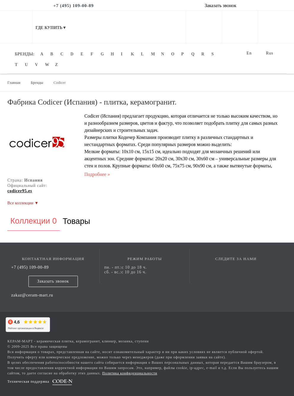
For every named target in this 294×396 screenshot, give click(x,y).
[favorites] (240, 39)
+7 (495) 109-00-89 (30, 267)
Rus (269, 53)
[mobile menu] (16, 27)
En (249, 53)
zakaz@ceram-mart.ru (32, 295)
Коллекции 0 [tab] (33, 221)
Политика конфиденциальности (129, 373)
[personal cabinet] (204, 39)
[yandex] (26, 323)
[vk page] (236, 267)
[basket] (276, 39)
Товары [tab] (76, 221)
